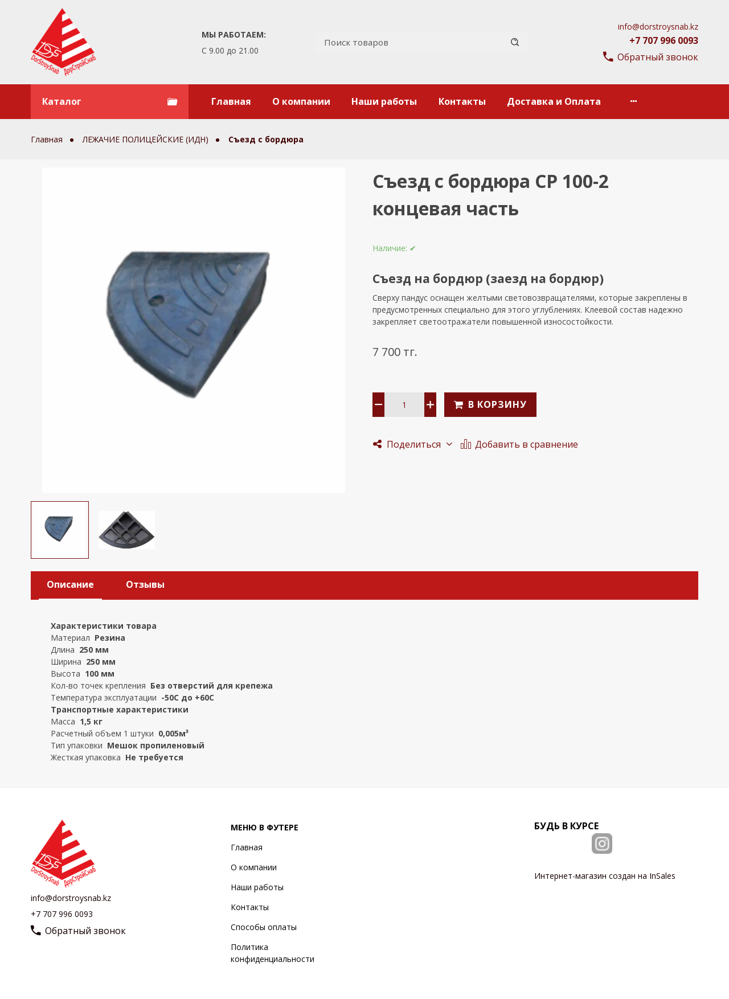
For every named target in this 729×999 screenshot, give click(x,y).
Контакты (462, 101)
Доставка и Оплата (554, 101)
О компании (301, 101)
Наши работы (384, 101)
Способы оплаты (264, 927)
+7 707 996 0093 (663, 40)
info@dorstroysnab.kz (658, 26)
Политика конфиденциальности (272, 952)
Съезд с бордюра (266, 139)
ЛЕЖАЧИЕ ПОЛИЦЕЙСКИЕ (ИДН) (147, 139)
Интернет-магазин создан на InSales (604, 875)
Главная (231, 101)
